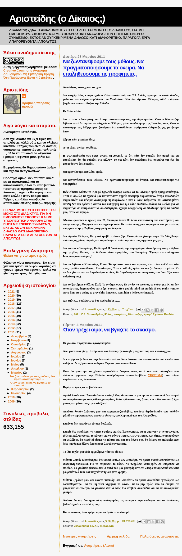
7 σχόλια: (128, 309)
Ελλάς (108, 314)
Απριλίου (17, 368)
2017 (12, 308)
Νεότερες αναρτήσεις (79, 536)
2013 (12, 324)
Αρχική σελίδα (118, 536)
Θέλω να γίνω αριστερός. (25, 255)
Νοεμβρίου (19, 340)
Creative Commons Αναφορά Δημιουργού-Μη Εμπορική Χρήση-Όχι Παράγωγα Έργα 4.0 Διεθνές (29, 74)
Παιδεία (169, 314)
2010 (12, 397)
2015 (12, 316)
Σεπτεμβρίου (20, 348)
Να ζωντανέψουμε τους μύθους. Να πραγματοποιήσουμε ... (32, 377)
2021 (12, 291)
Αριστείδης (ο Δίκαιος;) (57, 18)
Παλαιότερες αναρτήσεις (159, 536)
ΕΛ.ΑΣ (94, 525)
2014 (12, 320)
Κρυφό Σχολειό (153, 314)
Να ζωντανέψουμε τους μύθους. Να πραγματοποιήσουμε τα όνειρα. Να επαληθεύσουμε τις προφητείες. (103, 68)
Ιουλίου (16, 356)
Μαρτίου (17, 372)
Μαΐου (15, 364)
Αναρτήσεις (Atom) (99, 545)
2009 (12, 401)
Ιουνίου (16, 360)
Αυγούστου (19, 352)
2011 (12, 332)
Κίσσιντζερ (135, 314)
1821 (77, 314)
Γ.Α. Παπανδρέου (92, 314)
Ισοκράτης (120, 314)
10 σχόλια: (129, 521)
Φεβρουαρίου (20, 389)
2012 (12, 328)
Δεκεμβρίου (19, 336)
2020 (12, 295)
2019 (12, 299)
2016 (12, 312)
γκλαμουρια (81, 525)
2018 (12, 303)
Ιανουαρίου (19, 393)
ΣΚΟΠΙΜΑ (155, 375)
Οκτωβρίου (19, 344)
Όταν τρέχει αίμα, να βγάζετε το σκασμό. (109, 330)
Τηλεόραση (107, 525)
